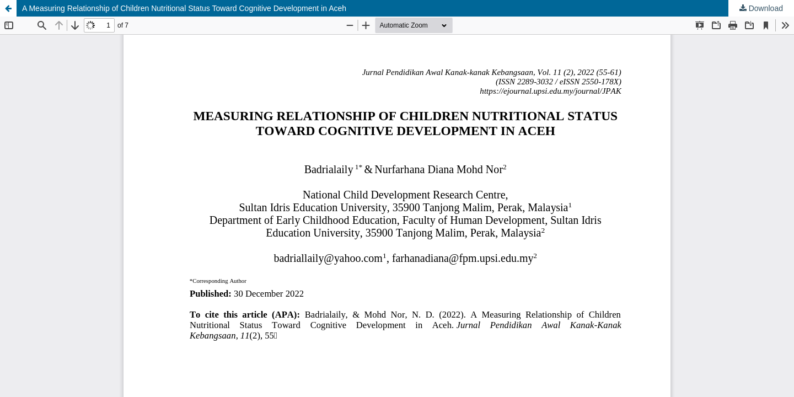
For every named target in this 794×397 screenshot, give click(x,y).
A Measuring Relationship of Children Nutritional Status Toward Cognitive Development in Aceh (184, 8)
